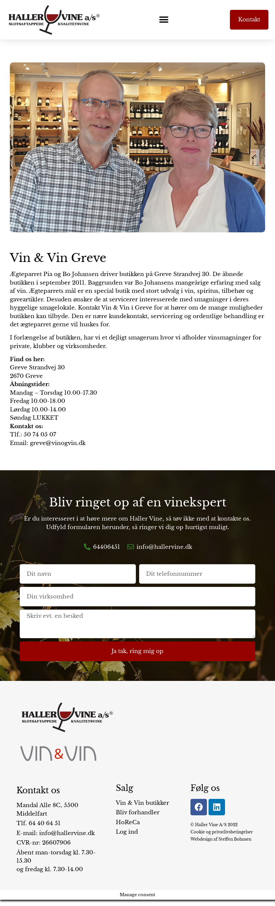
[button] (163, 19)
